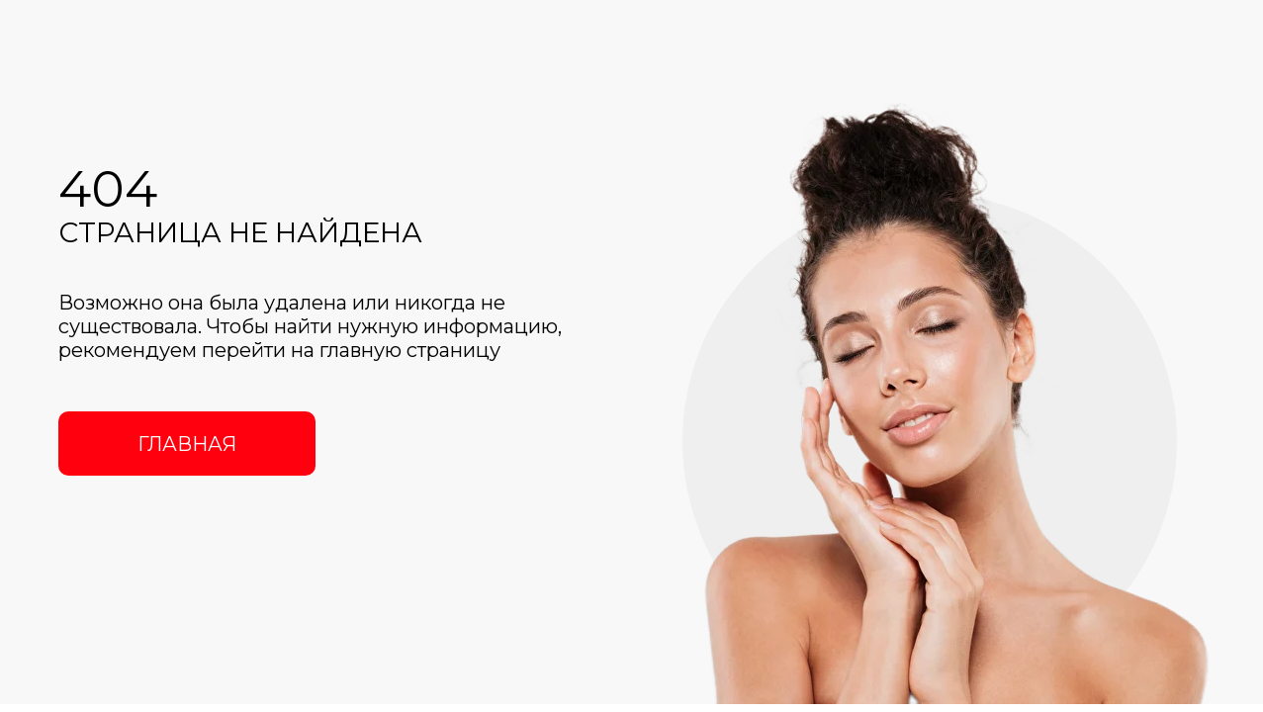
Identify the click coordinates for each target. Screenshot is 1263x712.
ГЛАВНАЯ (186, 444)
